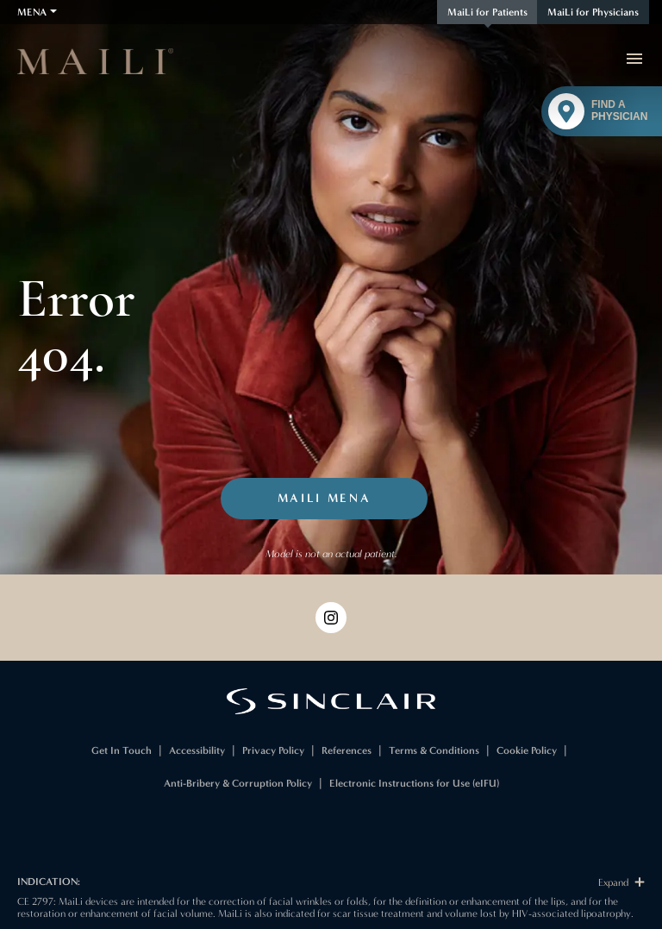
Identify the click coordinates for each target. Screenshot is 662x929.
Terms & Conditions (434, 750)
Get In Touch (121, 750)
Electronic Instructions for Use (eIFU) (414, 783)
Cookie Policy (526, 750)
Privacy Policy (273, 750)
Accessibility (197, 750)
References (347, 750)
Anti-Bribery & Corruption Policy (238, 783)
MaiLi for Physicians (593, 12)
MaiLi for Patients (487, 12)
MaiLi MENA (325, 498)
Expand (621, 882)
